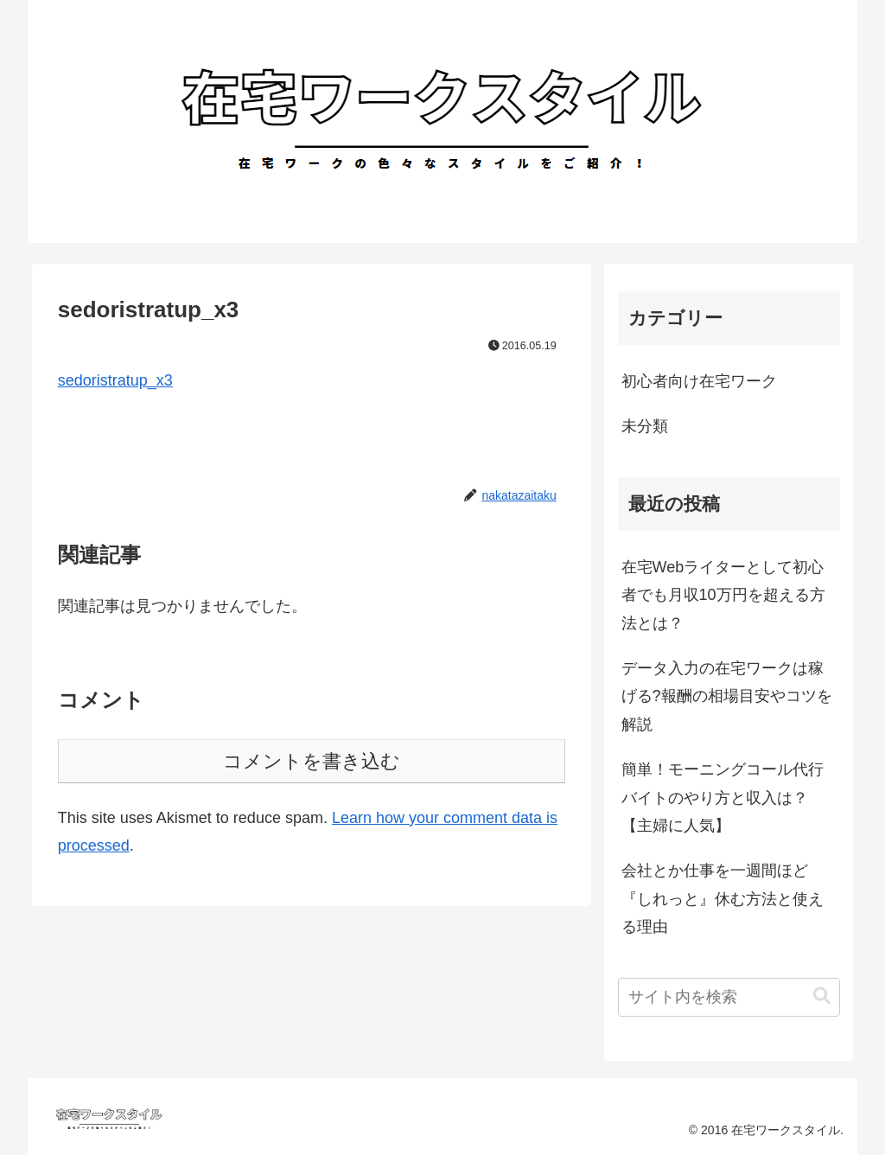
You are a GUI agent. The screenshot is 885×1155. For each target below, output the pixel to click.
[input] (729, 997)
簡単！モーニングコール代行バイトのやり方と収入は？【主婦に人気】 (722, 797)
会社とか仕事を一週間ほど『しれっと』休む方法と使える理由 (722, 898)
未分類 (644, 426)
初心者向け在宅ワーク (699, 381)
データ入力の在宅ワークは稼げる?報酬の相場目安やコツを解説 (726, 696)
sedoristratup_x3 (115, 380)
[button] (821, 996)
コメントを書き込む (311, 761)
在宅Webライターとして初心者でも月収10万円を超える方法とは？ (723, 595)
